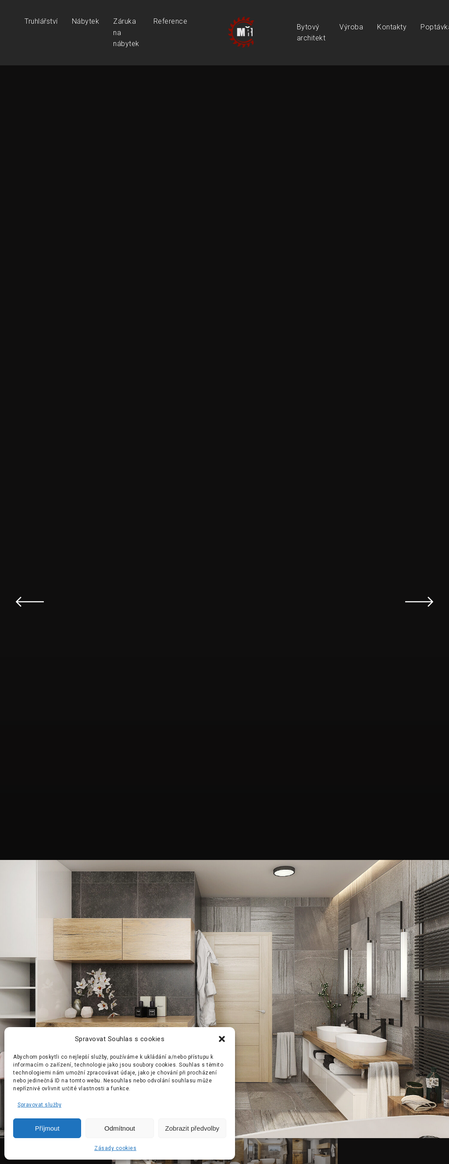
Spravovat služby (39, 1105)
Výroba (351, 27)
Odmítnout (119, 1128)
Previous (30, 601)
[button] (221, 1039)
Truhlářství (41, 21)
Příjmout (47, 1128)
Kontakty (391, 27)
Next (419, 601)
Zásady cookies (115, 1148)
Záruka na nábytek (126, 32)
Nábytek (86, 21)
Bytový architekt (311, 33)
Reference (170, 21)
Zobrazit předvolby (192, 1128)
